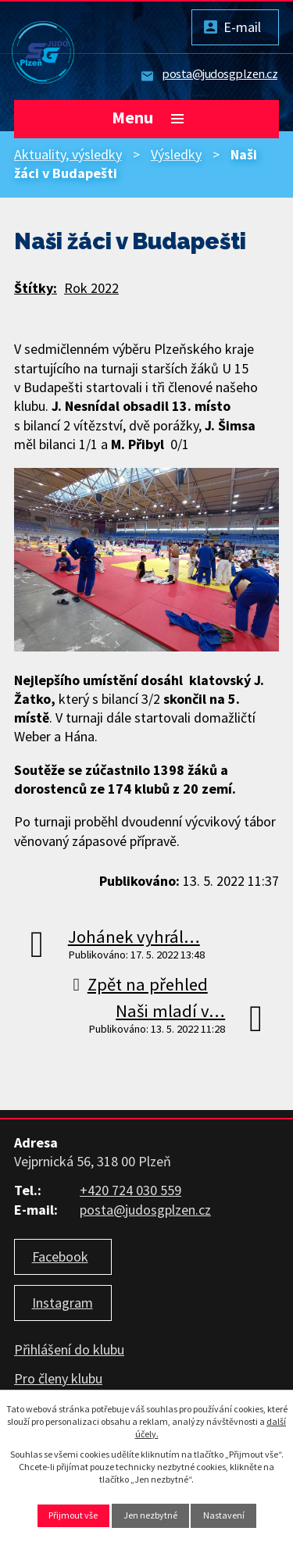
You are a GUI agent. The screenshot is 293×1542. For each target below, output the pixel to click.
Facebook (60, 1256)
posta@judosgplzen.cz (219, 73)
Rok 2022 (91, 288)
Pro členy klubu (58, 1378)
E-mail (242, 27)
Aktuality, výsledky (68, 154)
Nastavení (224, 1515)
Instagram (62, 1303)
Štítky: (35, 288)
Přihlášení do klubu (69, 1349)
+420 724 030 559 (130, 1190)
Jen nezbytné (150, 1515)
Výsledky (176, 154)
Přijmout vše (73, 1515)
